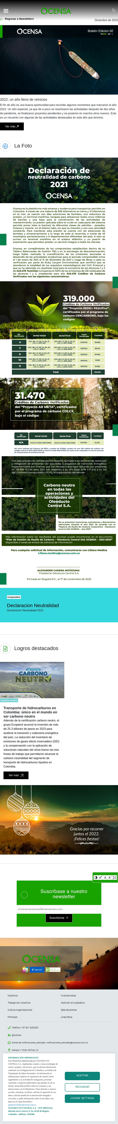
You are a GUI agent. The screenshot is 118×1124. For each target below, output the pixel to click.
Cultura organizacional (20, 1009)
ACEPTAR (82, 1076)
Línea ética (66, 1017)
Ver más (10, 126)
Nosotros (13, 995)
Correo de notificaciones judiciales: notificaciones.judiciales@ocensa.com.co (50, 1042)
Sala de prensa (69, 1009)
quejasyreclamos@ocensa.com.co (22, 1105)
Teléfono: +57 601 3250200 (25, 1027)
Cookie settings (82, 1098)
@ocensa (16, 1035)
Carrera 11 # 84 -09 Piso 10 (25, 1050)
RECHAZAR (82, 1087)
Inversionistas (68, 995)
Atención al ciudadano (73, 1002)
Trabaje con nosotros (19, 1002)
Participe (12, 1017)
